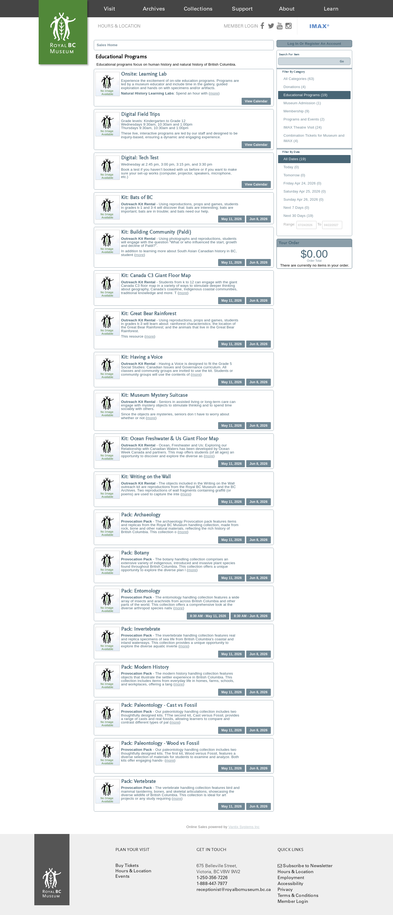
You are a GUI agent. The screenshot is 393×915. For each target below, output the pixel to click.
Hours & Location (119, 26)
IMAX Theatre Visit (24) (303, 127)
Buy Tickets (127, 865)
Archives (154, 8)
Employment (291, 877)
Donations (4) (295, 87)
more (214, 93)
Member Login (241, 26)
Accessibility (290, 883)
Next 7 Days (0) (296, 208)
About (287, 8)
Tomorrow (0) (294, 175)
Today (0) (291, 167)
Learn (331, 8)
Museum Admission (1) (302, 103)
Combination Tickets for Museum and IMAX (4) (314, 138)
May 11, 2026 (231, 219)
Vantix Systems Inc (243, 827)
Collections (198, 8)
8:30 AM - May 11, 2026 (208, 616)
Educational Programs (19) (306, 95)
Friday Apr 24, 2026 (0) (302, 183)
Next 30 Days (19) (298, 216)
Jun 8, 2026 (258, 219)
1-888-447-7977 (211, 883)
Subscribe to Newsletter (307, 865)
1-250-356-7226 (212, 877)
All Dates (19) (295, 159)
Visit (109, 8)
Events (122, 876)
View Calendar (256, 101)
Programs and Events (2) (304, 119)
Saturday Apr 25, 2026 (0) (305, 191)
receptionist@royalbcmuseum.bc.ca (233, 889)
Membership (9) (296, 111)
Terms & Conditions (298, 895)
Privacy (285, 889)
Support (242, 8)
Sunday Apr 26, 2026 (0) (304, 199)
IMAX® (319, 25)
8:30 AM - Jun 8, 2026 (250, 616)
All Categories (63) (299, 79)
